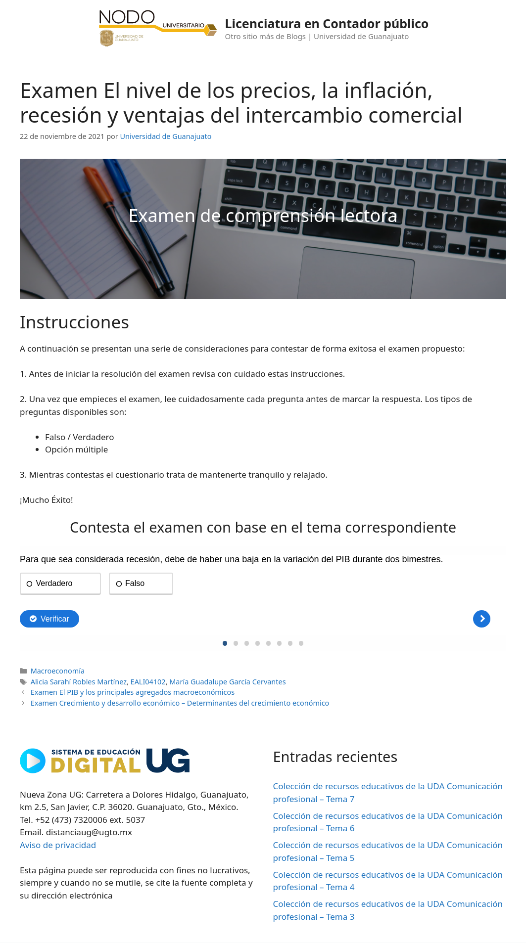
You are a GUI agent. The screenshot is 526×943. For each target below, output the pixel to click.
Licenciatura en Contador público (327, 23)
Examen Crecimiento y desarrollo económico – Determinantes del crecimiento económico (180, 703)
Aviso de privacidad (58, 845)
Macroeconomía (58, 670)
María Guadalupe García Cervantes (227, 681)
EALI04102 (148, 681)
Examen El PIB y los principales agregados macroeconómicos (133, 692)
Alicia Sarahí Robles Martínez (79, 681)
